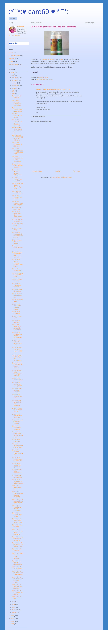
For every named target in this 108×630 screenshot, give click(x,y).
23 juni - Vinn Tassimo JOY (16, 269)
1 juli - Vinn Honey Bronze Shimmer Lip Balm (17, 186)
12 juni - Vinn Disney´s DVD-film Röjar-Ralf (17, 459)
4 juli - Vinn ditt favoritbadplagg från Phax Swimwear (17, 137)
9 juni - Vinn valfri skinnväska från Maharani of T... (17, 544)
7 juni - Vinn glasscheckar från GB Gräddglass (16, 508)
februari (14, 610)
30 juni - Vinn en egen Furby (17, 208)
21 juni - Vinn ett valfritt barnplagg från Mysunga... (17, 373)
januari (14, 612)
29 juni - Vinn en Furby (17, 229)
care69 (21, 26)
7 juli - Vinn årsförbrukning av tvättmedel (17, 109)
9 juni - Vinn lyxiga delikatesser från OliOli (17, 538)
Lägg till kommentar (38, 116)
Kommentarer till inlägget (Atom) (62, 177)
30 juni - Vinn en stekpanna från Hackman (17, 165)
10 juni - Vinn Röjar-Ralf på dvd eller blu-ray (17, 481)
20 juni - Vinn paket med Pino (17, 379)
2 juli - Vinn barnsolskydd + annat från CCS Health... (17, 151)
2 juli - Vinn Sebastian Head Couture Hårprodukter (17, 159)
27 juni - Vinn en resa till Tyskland (17, 241)
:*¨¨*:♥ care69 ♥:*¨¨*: (39, 12)
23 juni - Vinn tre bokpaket (17, 280)
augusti (14, 88)
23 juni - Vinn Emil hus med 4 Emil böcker (17, 274)
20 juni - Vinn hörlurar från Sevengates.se (17, 384)
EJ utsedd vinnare (42, 79)
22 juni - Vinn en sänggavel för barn (17, 295)
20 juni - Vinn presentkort (16, 312)
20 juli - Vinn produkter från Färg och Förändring (17, 122)
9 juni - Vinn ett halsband (16, 549)
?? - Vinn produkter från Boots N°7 (17, 115)
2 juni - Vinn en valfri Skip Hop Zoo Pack (17, 586)
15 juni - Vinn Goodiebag (16, 440)
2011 (12, 618)
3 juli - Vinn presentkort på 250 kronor (17, 144)
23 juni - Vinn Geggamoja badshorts (16, 285)
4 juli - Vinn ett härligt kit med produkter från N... (17, 130)
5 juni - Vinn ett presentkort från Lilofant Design (17, 572)
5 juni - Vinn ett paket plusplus (17, 567)
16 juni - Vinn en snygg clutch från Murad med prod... (17, 434)
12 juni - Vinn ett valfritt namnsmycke (17, 471)
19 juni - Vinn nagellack (16, 321)
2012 (12, 616)
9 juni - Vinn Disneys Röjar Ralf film (17, 514)
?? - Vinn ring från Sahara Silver (17, 220)
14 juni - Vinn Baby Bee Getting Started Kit (17, 452)
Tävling (51, 79)
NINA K (61, 59)
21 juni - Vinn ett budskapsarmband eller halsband (17, 365)
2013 (12, 75)
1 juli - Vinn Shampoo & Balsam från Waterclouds (16, 327)
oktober (14, 83)
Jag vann (11, 58)
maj (13, 602)
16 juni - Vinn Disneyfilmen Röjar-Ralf (16, 427)
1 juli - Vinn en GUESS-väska (17, 192)
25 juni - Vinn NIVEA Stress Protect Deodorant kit (17, 335)
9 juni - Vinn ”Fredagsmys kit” (16, 487)
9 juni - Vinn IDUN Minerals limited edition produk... (17, 501)
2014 (12, 72)
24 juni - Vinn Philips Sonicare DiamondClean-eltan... (17, 263)
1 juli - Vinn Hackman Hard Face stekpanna (17, 203)
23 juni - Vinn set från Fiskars (17, 290)
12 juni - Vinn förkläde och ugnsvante (16, 465)
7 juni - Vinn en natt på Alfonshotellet (17, 562)
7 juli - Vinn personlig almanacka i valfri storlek (16, 102)
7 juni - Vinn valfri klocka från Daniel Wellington (17, 555)
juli (13, 91)
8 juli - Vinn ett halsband (16, 96)
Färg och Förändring (48, 59)
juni (13, 93)
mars (14, 607)
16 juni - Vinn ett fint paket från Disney (17, 409)
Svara (37, 112)
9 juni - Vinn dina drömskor (17, 525)
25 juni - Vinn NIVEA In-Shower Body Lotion (17, 342)
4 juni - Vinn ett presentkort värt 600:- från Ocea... (17, 579)
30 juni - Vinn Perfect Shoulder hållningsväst (16, 172)
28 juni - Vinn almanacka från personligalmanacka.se (17, 235)
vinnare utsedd (13, 64)
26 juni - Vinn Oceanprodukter (17, 247)
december (15, 77)
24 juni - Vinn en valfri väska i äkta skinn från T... (17, 350)
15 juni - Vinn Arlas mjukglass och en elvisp (17, 445)
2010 (12, 621)
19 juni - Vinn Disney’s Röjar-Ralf (17, 396)
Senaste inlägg (37, 171)
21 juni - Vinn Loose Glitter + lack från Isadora (17, 306)
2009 (12, 624)
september (15, 85)
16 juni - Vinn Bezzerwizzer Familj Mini (17, 415)
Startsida (12, 18)
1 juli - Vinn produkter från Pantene (17, 197)
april (13, 604)
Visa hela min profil (14, 35)
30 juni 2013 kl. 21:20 (63, 89)
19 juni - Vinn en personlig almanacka (17, 390)
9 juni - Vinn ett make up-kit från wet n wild (17, 520)
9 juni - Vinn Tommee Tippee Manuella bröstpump (17, 494)
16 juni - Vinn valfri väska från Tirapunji (17, 421)
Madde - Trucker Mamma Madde (46, 89)
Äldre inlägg (76, 171)
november (15, 80)
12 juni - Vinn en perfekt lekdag (17, 476)
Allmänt (11, 52)
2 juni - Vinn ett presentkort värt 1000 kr (17, 592)
